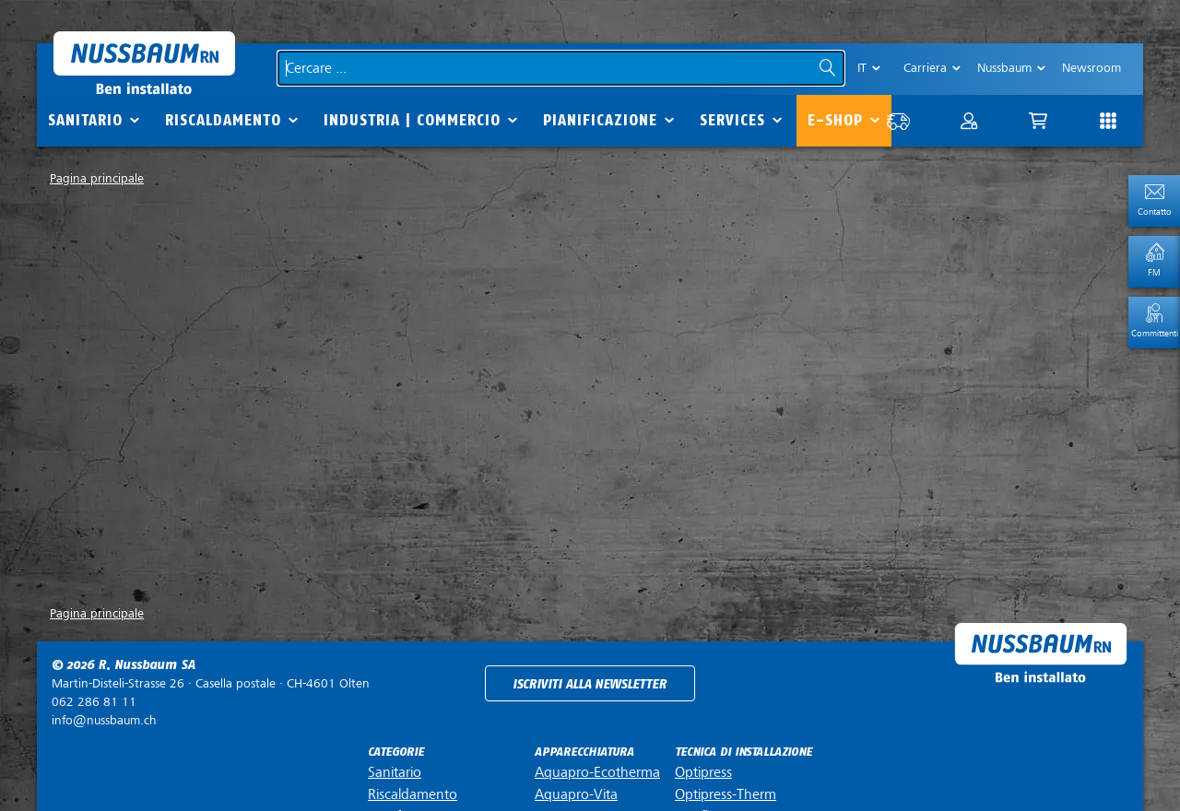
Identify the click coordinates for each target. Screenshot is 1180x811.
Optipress (703, 772)
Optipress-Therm (725, 794)
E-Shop (835, 120)
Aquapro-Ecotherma (597, 772)
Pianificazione (600, 120)
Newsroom (1091, 68)
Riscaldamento (223, 120)
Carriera (925, 68)
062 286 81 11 (94, 702)
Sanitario (85, 120)
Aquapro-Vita (576, 794)
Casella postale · (211, 683)
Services (732, 120)
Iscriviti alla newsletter (590, 684)
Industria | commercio (412, 120)
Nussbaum (1004, 68)
